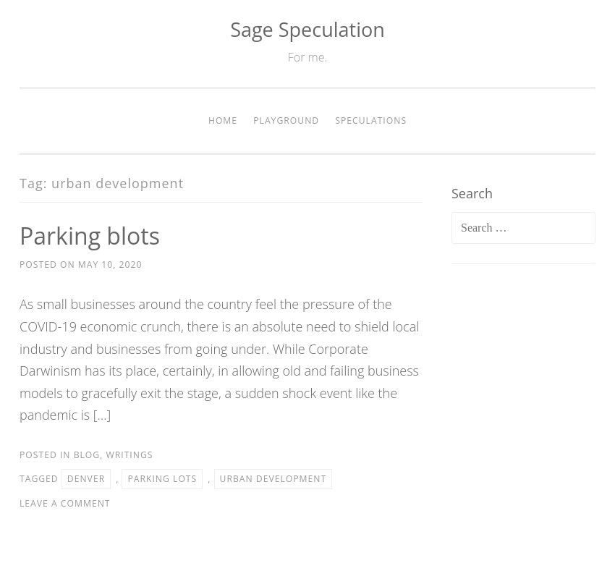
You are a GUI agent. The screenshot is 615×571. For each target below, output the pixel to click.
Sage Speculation (307, 29)
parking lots (162, 479)
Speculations (371, 120)
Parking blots (90, 235)
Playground (286, 120)
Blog (87, 455)
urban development (273, 479)
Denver (86, 479)
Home (222, 120)
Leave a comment (65, 503)
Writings (129, 455)
